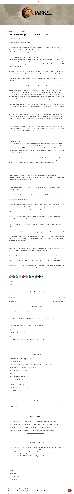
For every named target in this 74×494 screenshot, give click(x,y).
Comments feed (14, 476)
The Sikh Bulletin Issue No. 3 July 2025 (20, 311)
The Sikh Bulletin (16, 379)
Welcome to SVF (14, 390)
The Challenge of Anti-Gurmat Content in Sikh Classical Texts (38, 427)
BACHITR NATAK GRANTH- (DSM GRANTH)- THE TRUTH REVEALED (30, 364)
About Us (18, 2)
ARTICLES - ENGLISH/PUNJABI (17, 31)
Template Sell (41, 491)
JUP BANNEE (13, 382)
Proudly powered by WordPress (17, 491)
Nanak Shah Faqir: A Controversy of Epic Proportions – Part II (53, 300)
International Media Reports (17, 376)
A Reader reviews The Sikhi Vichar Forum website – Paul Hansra (28, 325)
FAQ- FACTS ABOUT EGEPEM (18, 370)
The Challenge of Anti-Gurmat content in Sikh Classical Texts (27, 339)
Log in (11, 470)
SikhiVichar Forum (22, 38)
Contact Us (26, 2)
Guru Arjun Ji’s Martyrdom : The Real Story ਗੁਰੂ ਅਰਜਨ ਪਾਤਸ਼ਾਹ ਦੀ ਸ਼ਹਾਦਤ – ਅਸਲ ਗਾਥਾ (32, 318)
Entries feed (13, 473)
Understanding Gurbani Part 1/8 (35, 433)
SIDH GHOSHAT (16, 385)
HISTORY (12, 373)
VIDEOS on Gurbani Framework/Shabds (21, 388)
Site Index (10, 2)
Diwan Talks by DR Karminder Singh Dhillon (22, 367)
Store (32, 2)
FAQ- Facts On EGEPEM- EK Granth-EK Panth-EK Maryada (22, 300)
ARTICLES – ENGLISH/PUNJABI (19, 359)
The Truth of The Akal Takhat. (18, 332)
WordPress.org (14, 479)
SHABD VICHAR (16, 362)
